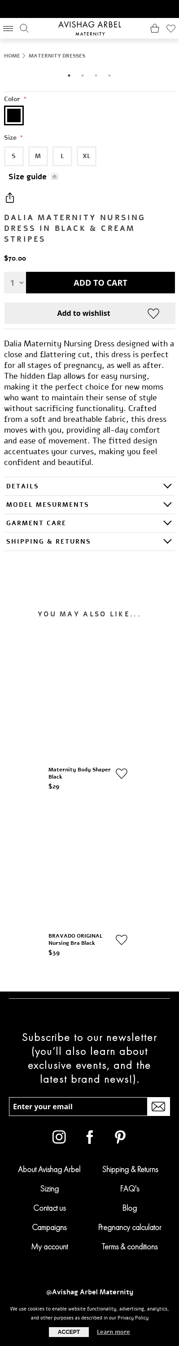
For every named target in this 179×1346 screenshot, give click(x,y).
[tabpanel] (89, 68)
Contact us (49, 1203)
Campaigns (49, 1223)
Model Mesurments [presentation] (47, 504)
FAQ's (129, 1184)
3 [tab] (96, 75)
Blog (129, 1203)
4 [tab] (109, 75)
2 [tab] (82, 75)
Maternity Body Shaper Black (80, 771)
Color (13, 99)
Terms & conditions (129, 1242)
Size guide (28, 177)
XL (87, 156)
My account (49, 1242)
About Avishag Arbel (49, 1165)
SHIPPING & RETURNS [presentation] (48, 541)
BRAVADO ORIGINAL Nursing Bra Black (76, 935)
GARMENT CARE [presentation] (36, 523)
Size (11, 137)
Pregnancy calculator (130, 1223)
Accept (69, 1332)
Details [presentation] (22, 486)
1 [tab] (69, 75)
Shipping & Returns (130, 1165)
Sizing (49, 1184)
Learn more (113, 1332)
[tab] (89, 486)
